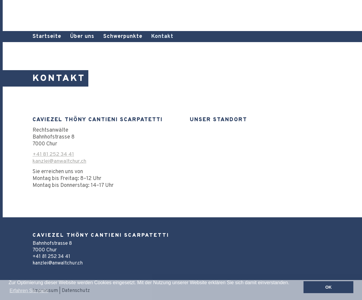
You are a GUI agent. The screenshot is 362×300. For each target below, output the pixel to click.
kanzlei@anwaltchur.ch (60, 161)
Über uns (82, 36)
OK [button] (328, 287)
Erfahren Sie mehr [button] (29, 290)
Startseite (47, 36)
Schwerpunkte (122, 36)
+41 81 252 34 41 (53, 154)
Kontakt (162, 36)
